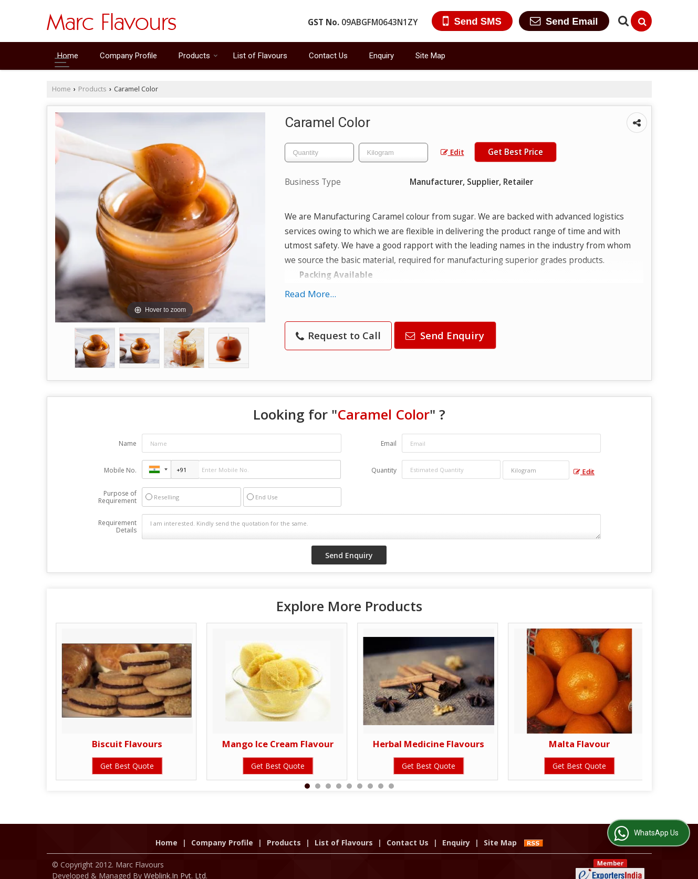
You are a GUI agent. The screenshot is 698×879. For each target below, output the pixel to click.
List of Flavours (260, 55)
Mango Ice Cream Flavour (278, 744)
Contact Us (328, 55)
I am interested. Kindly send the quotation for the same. (371, 526)
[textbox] (393, 152)
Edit (452, 152)
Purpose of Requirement (117, 497)
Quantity (384, 470)
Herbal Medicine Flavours (428, 744)
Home (67, 55)
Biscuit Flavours (127, 744)
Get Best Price (515, 152)
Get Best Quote (127, 766)
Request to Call (338, 335)
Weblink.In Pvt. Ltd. (175, 865)
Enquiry (381, 55)
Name (128, 443)
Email (389, 443)
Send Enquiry (444, 335)
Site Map (430, 55)
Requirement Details (117, 526)
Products (198, 55)
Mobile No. (120, 470)
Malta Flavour (579, 744)
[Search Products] (622, 21)
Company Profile (128, 55)
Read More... (310, 293)
